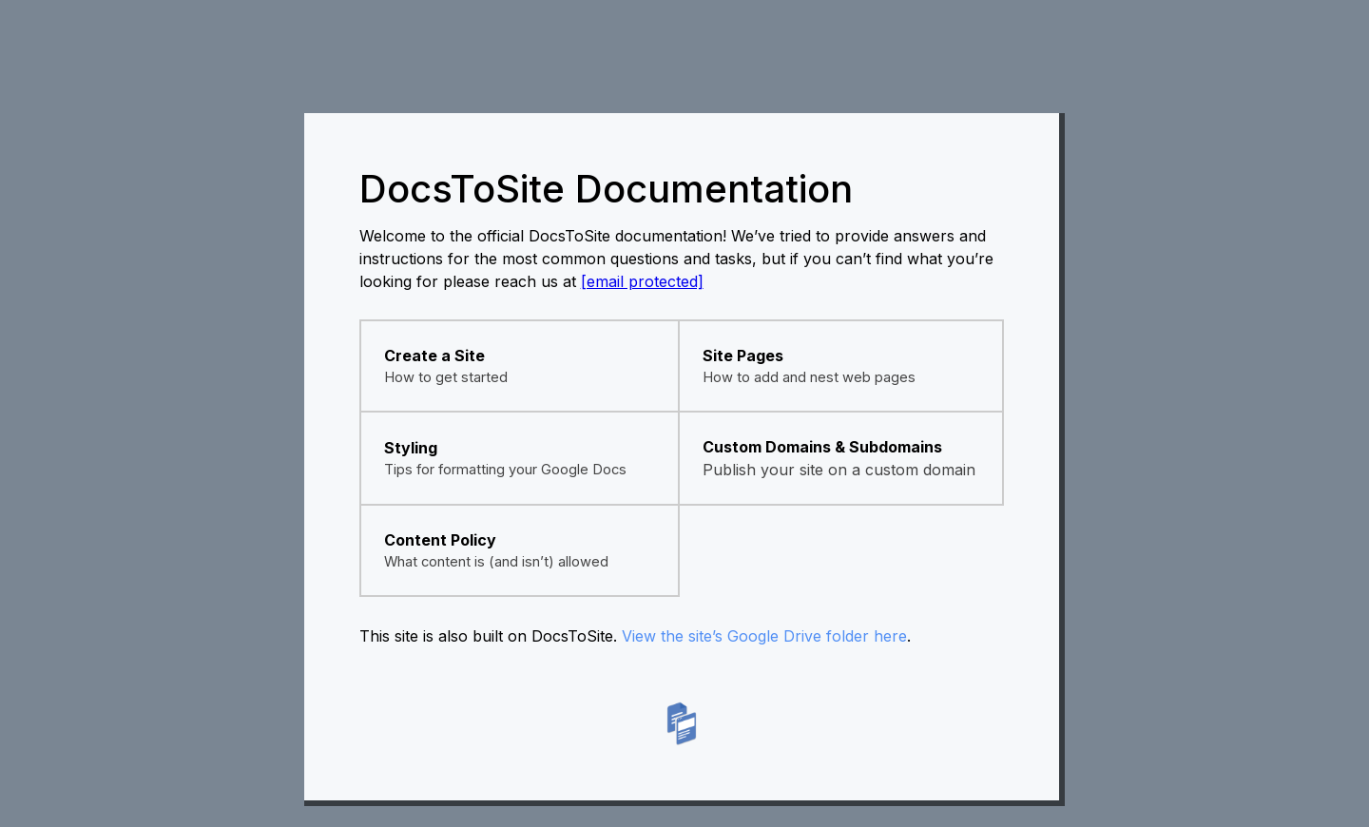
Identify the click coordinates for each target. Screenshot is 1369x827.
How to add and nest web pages (809, 377)
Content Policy (440, 539)
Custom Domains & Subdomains (822, 446)
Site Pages (743, 355)
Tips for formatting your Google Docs (505, 469)
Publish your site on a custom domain (839, 469)
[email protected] (642, 281)
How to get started (446, 377)
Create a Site (434, 355)
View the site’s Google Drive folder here (764, 635)
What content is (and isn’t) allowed (496, 561)
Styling (410, 447)
